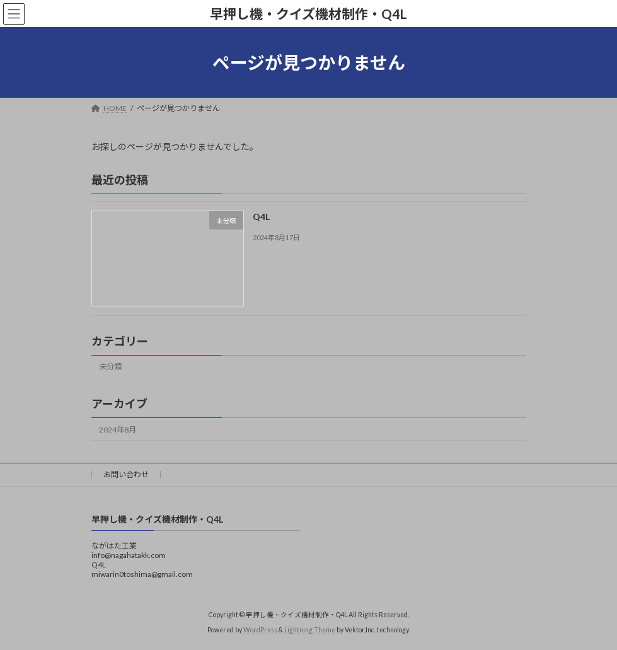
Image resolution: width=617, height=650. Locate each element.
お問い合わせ (126, 474)
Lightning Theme (309, 630)
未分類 (110, 367)
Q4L (260, 217)
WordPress (260, 630)
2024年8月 (117, 429)
